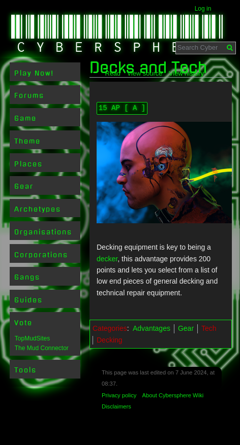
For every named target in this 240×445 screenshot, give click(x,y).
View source (144, 73)
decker (107, 259)
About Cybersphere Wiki (173, 395)
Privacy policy (119, 395)
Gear (186, 328)
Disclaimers (116, 406)
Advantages (151, 328)
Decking (110, 340)
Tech (209, 328)
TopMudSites (32, 338)
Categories (110, 328)
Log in (203, 8)
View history (186, 73)
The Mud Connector (42, 348)
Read (113, 73)
